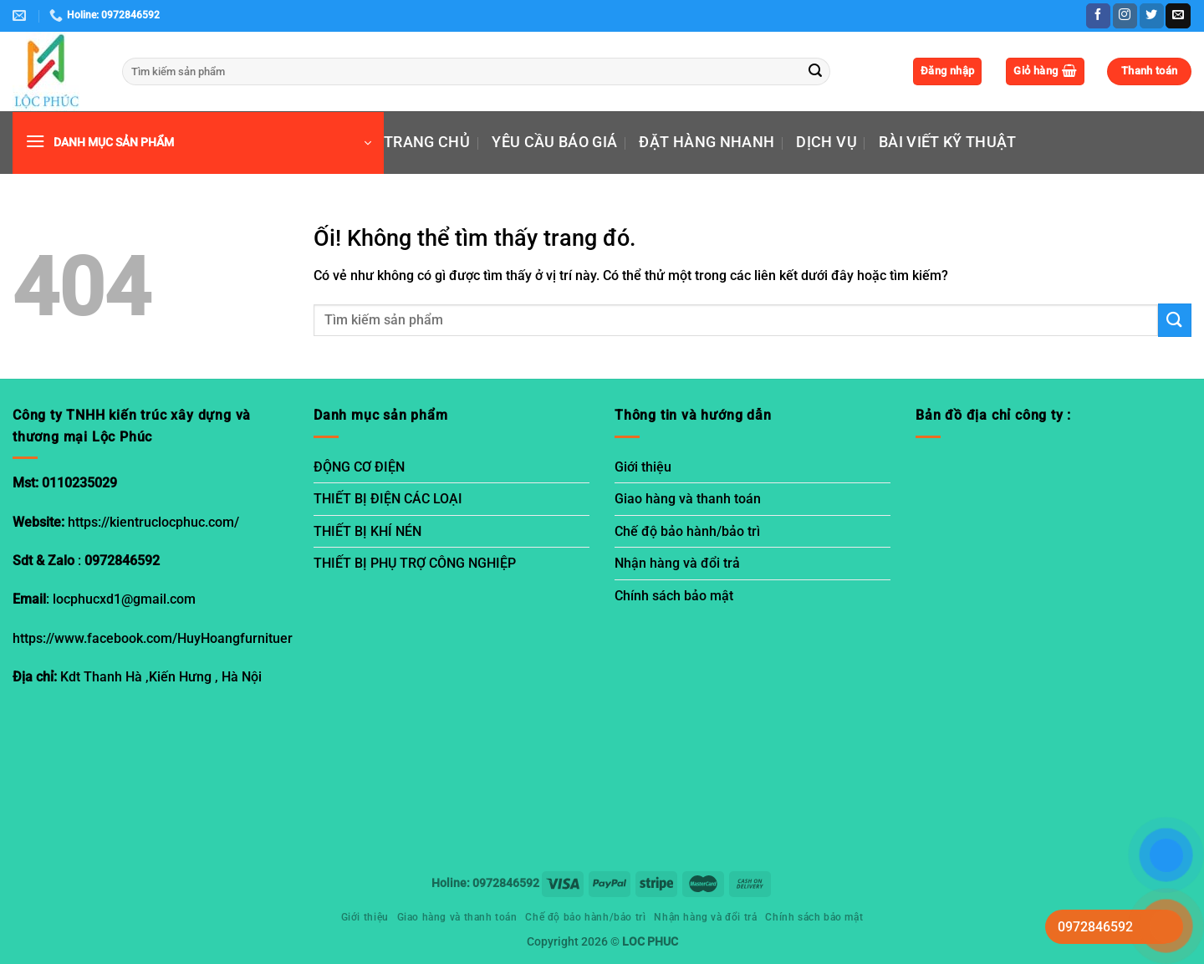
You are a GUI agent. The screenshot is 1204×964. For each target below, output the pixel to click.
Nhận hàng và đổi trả (677, 563)
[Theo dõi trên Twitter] (1152, 15)
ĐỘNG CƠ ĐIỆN (359, 467)
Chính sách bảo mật (674, 596)
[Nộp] (815, 72)
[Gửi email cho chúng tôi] (1178, 15)
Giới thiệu (643, 467)
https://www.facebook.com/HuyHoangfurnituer (153, 638)
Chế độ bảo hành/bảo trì (687, 531)
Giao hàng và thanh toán (688, 499)
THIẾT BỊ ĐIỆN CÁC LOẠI (388, 499)
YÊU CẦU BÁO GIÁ (554, 142)
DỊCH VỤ (826, 142)
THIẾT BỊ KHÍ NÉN (367, 531)
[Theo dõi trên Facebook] (1098, 15)
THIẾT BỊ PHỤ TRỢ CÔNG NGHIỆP (415, 563)
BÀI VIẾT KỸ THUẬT (948, 142)
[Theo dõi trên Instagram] (1125, 15)
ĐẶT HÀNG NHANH (706, 142)
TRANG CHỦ (427, 142)
